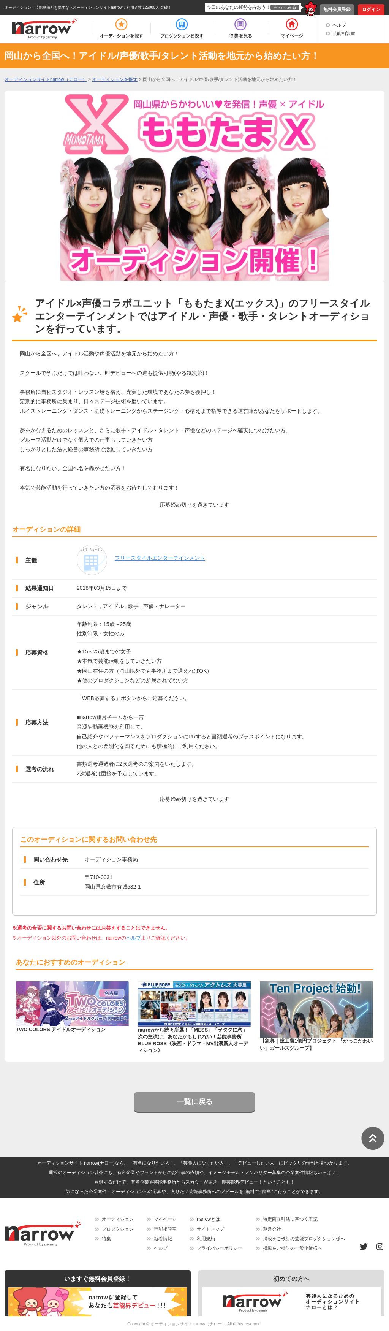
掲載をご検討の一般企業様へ (292, 1248)
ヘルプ (339, 25)
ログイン (371, 9)
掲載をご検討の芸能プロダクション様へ (304, 1238)
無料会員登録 (337, 9)
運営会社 (272, 1229)
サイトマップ (210, 1229)
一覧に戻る (195, 1102)
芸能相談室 (343, 33)
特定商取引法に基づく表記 (290, 1219)
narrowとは (208, 1219)
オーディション (118, 1219)
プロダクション (118, 1229)
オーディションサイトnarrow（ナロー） (188, 1323)
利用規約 (206, 1238)
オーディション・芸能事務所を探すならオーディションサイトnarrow (64, 7)
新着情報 (163, 1238)
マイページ (165, 1219)
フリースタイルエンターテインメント (160, 558)
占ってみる (285, 7)
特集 (106, 1238)
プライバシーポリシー (219, 1248)
